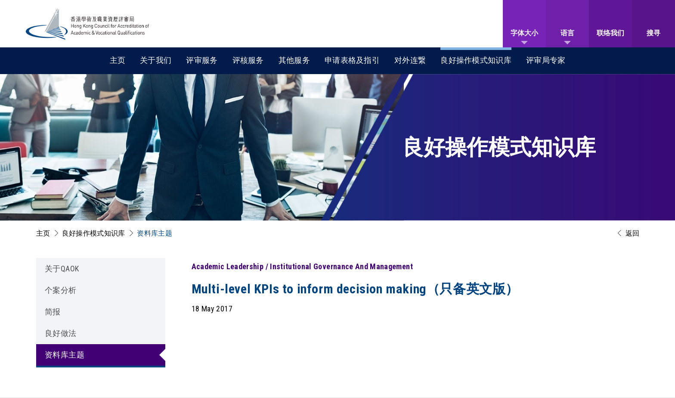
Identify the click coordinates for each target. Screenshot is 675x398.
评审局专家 (546, 60)
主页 (118, 60)
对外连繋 (410, 60)
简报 (53, 311)
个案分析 (61, 290)
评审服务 (201, 60)
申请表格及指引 (352, 60)
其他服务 (294, 60)
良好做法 (61, 333)
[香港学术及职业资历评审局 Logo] (88, 24)
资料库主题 (154, 233)
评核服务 (248, 60)
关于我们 (155, 60)
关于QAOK (62, 268)
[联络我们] (610, 23)
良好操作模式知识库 (475, 60)
